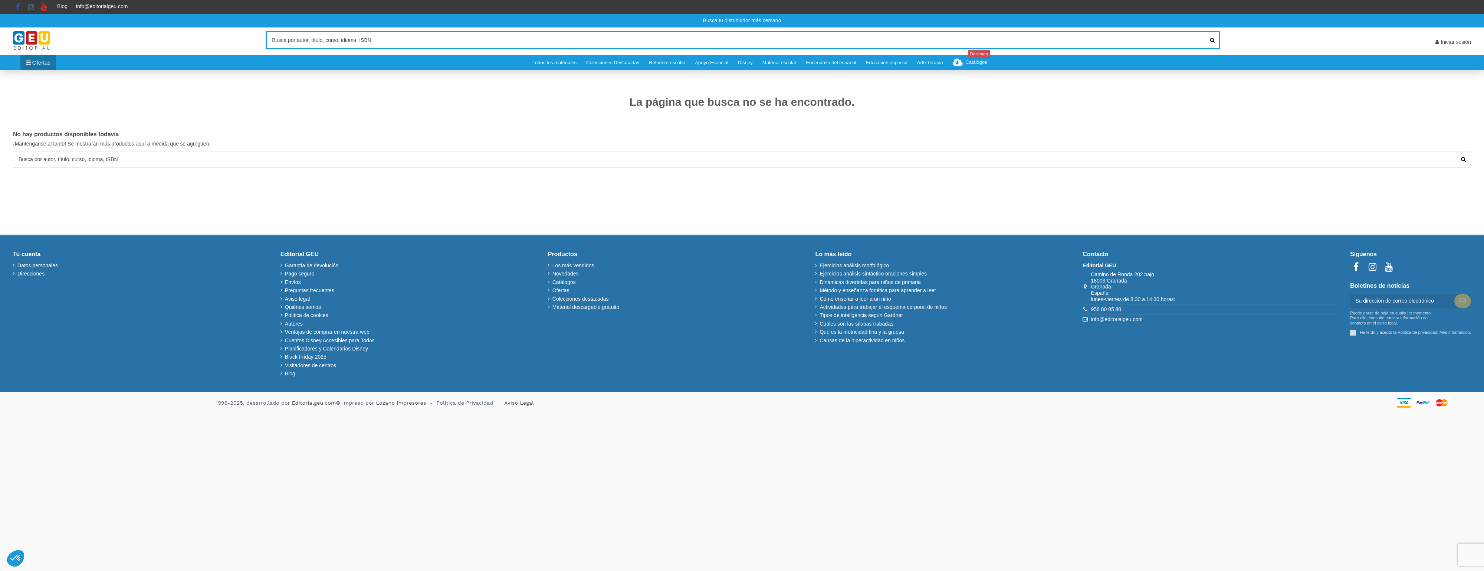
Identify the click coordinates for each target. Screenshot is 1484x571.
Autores (294, 324)
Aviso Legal (519, 403)
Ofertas (560, 290)
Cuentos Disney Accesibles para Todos (330, 340)
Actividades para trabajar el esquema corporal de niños (883, 307)
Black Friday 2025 (305, 357)
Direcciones (31, 274)
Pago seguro (299, 274)
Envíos (293, 282)
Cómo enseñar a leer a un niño (855, 299)
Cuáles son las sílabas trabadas (856, 324)
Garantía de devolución (312, 265)
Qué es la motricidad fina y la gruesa (862, 332)
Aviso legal (297, 299)
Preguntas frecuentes (309, 290)
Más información (1454, 332)
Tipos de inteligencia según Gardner (861, 315)
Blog (62, 6)
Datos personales (37, 265)
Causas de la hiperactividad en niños (862, 340)
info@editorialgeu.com (102, 6)
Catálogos (564, 282)
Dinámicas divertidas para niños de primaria (870, 282)
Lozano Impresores (401, 403)
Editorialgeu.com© (316, 403)
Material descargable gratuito (586, 307)
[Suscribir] (1462, 301)
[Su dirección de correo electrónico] (1402, 301)
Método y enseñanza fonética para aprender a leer (878, 290)
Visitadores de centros (310, 365)
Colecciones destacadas (580, 299)
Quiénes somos (303, 307)
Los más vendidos (573, 265)
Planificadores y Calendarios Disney (326, 349)
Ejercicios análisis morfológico (854, 265)
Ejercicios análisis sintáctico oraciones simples (873, 274)
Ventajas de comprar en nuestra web (327, 332)
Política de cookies (306, 315)
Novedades (565, 274)
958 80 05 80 (1106, 309)
